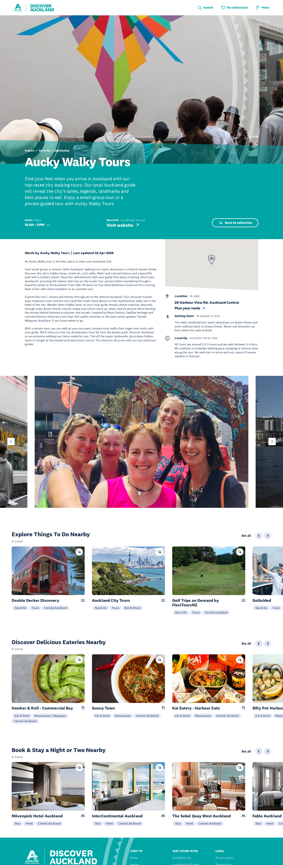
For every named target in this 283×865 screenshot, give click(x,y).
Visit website (123, 225)
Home (134, 858)
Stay (17, 823)
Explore (30, 150)
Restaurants (123, 716)
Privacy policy (224, 858)
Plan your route (190, 308)
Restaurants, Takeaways (50, 716)
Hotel (29, 823)
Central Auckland (55, 608)
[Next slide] (272, 441)
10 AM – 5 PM (37, 225)
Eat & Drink (22, 716)
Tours (35, 608)
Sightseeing (61, 150)
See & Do (44, 150)
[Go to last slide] (11, 441)
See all (246, 535)
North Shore (132, 608)
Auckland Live (182, 858)
